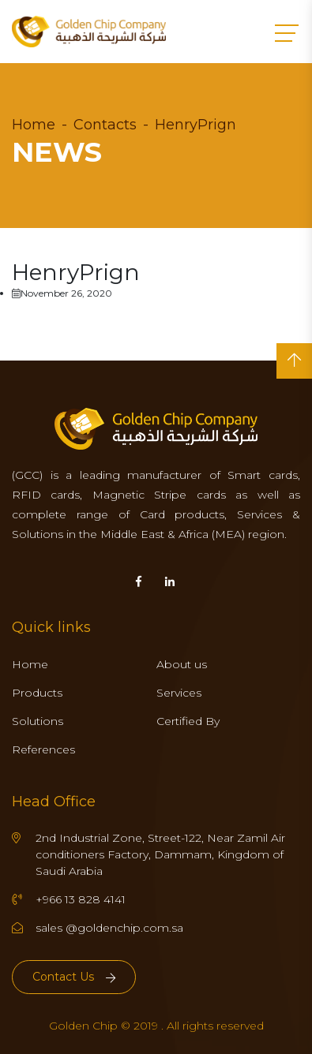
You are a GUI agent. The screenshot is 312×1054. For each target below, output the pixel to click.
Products (37, 693)
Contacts (105, 124)
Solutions (37, 721)
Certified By (188, 721)
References (43, 749)
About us (181, 664)
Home (33, 124)
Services (178, 693)
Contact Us (73, 977)
